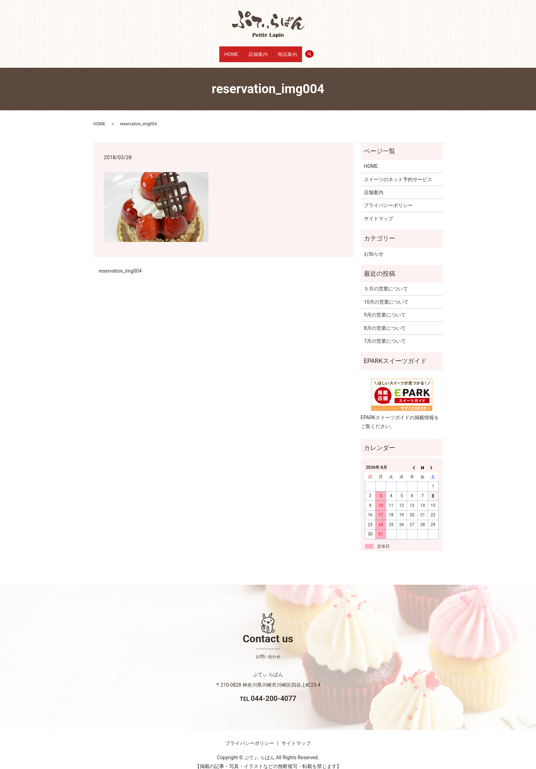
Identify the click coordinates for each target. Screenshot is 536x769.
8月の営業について (385, 321)
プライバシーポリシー (388, 198)
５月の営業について (386, 282)
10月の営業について (386, 295)
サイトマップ (378, 212)
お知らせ (373, 247)
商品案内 (292, 51)
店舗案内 (257, 51)
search (320, 51)
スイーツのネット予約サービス (398, 172)
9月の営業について (385, 308)
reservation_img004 (120, 264)
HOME (227, 51)
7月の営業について (385, 334)
